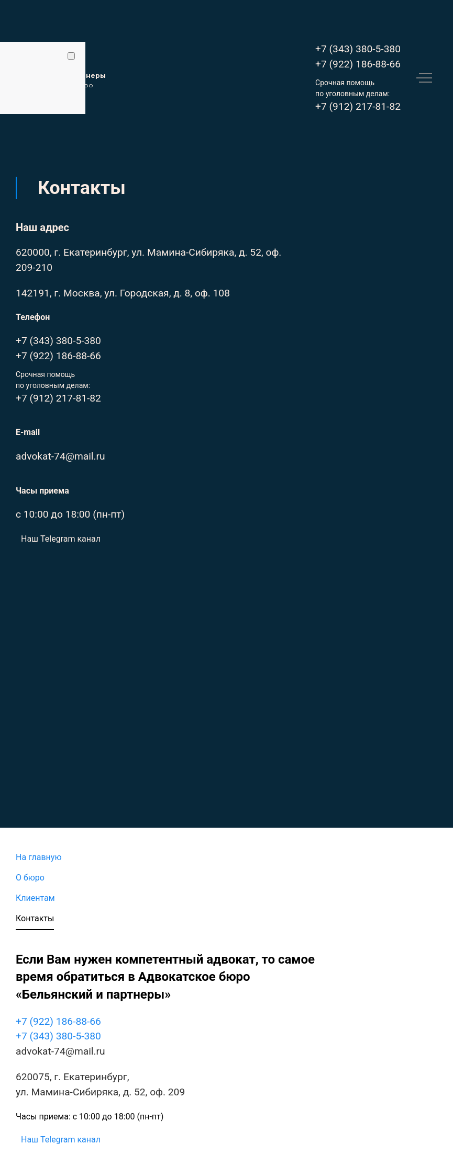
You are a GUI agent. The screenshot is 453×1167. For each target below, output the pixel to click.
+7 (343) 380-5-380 (358, 49)
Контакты (35, 918)
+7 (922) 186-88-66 (358, 64)
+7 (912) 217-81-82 (358, 106)
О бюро (30, 878)
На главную (38, 857)
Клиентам (35, 898)
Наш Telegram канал (61, 539)
